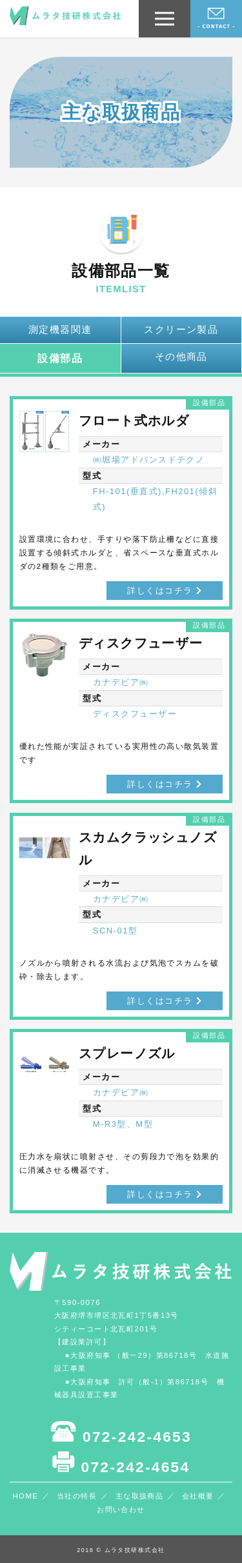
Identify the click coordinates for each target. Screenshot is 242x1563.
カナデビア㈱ (121, 682)
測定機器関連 (60, 329)
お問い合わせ (121, 1509)
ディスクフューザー (135, 714)
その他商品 (181, 357)
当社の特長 (77, 1496)
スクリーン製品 (181, 329)
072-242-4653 (121, 1432)
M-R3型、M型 (123, 1124)
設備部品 (60, 358)
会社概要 (198, 1496)
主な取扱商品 (140, 1496)
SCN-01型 (115, 930)
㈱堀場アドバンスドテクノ (149, 459)
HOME (25, 1496)
